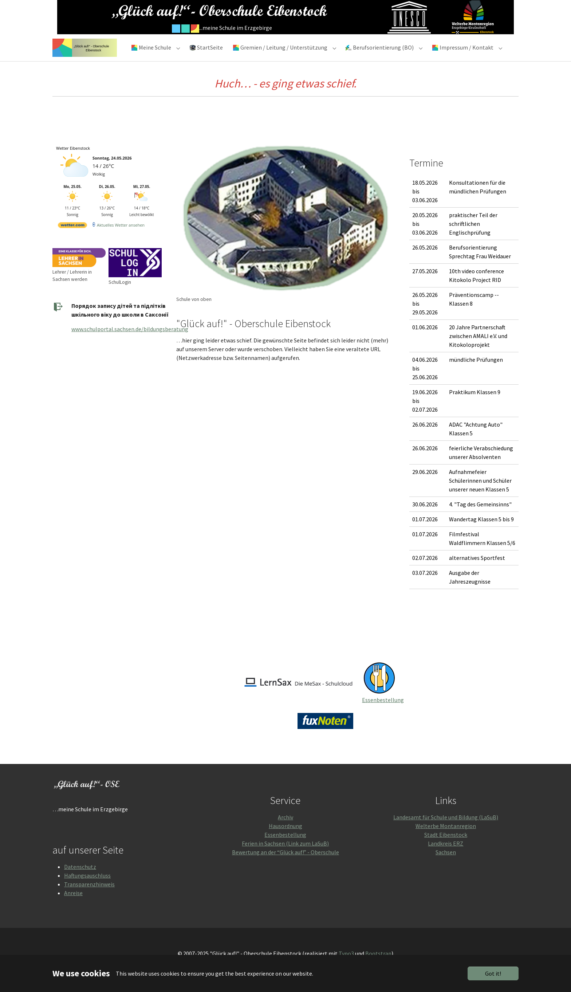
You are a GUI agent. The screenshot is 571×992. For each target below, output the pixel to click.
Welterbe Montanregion (446, 839)
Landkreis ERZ (445, 856)
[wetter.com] (72, 239)
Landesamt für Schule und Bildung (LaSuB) (445, 830)
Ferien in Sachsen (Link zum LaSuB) (285, 856)
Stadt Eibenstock (445, 847)
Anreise (73, 906)
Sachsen (446, 865)
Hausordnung (285, 839)
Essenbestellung (383, 713)
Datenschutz (80, 879)
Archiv (285, 830)
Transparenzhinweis (89, 897)
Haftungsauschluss (87, 888)
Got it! (493, 973)
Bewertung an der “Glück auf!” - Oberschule (285, 865)
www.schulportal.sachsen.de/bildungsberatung (129, 342)
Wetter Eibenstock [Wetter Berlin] (73, 161)
